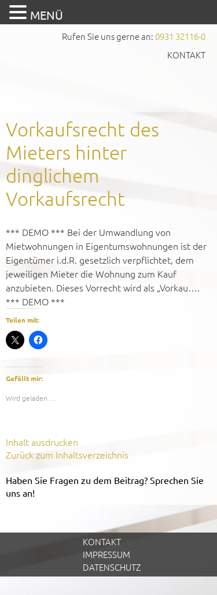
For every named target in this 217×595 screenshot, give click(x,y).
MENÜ (46, 15)
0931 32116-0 (180, 36)
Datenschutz (112, 567)
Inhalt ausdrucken (42, 441)
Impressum (106, 554)
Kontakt (186, 55)
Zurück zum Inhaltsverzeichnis (67, 454)
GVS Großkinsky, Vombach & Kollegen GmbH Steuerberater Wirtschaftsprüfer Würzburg (109, 85)
